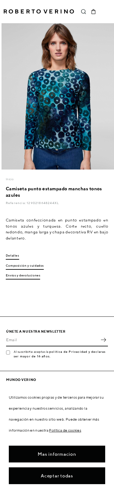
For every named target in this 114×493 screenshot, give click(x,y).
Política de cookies (65, 430)
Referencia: (16, 203)
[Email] (52, 340)
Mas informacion (57, 454)
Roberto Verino (38, 11)
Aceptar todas (57, 475)
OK (103, 340)
